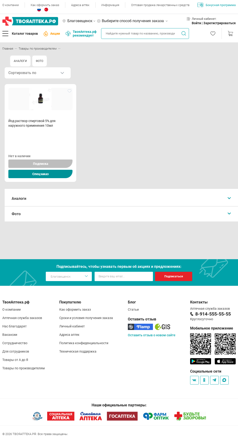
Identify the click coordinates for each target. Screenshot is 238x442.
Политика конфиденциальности (83, 343)
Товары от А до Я (15, 360)
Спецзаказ (40, 174)
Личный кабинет (72, 326)
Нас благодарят (14, 326)
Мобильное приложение (211, 328)
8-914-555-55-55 (213, 314)
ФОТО (39, 61)
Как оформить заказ (45, 5)
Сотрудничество (14, 343)
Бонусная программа (216, 5)
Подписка (40, 164)
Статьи (133, 309)
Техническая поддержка (77, 351)
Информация (110, 5)
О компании (10, 5)
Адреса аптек (80, 5)
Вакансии (9, 335)
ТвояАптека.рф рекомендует (81, 33)
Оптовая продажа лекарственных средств (160, 5)
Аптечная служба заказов (22, 318)
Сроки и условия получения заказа (86, 318)
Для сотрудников (15, 351)
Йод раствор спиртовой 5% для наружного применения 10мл (32, 123)
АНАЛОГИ (20, 61)
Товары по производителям (23, 368)
